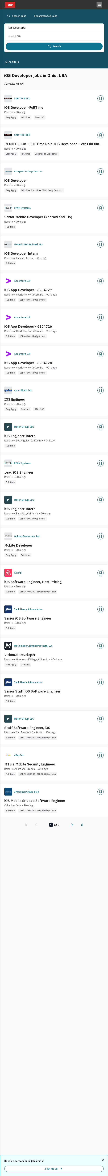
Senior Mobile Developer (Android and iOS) (38, 217)
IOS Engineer (14, 399)
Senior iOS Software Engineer (27, 618)
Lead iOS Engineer (19, 472)
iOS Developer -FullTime (23, 107)
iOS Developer (15, 180)
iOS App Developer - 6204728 (28, 362)
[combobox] (51, 27)
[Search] (54, 46)
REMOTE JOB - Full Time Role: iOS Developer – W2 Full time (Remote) (52, 144)
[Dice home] (9, 4)
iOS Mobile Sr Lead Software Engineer (34, 800)
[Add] (100, 98)
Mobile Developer (18, 545)
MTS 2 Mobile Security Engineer (29, 764)
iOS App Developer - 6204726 (28, 326)
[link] (26, 824)
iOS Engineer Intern (19, 435)
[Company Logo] (8, 98)
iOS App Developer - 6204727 (28, 290)
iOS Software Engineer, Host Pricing (33, 581)
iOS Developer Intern (21, 253)
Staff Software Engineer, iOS (27, 727)
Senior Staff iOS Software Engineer (32, 691)
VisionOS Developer (20, 654)
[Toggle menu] (99, 4)
